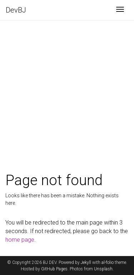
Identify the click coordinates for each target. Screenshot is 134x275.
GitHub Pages (54, 268)
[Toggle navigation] (120, 10)
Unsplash (103, 268)
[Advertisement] (67, 105)
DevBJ (16, 10)
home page (19, 239)
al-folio (107, 262)
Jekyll (86, 262)
